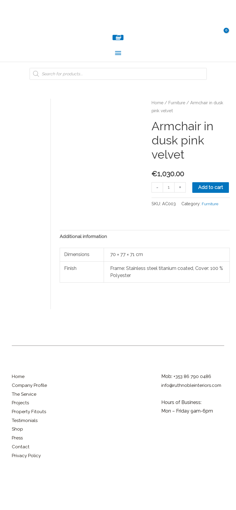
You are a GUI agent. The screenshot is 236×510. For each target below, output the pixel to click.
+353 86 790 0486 (193, 406)
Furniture (177, 110)
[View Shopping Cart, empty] (118, 45)
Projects (21, 433)
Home (157, 110)
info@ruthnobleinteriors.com (192, 415)
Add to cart (211, 195)
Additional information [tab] (84, 266)
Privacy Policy (27, 485)
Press (18, 468)
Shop (17, 459)
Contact (21, 477)
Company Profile (30, 415)
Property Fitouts (29, 441)
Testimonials (25, 450)
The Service (25, 424)
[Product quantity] (169, 195)
